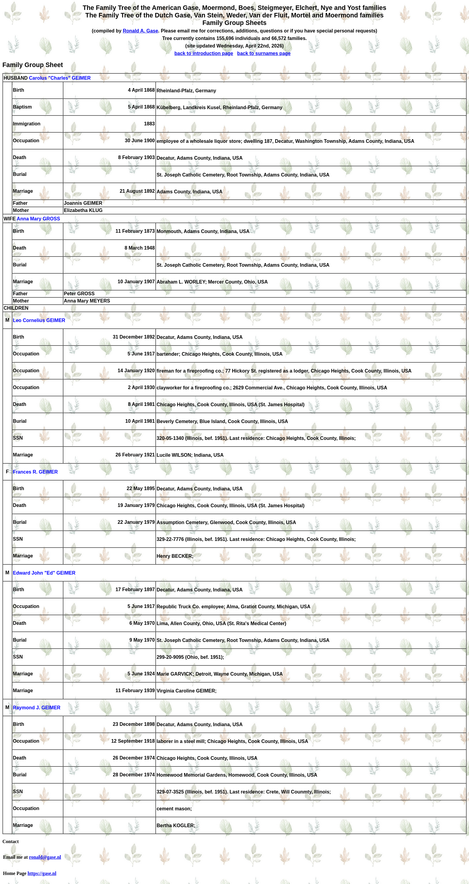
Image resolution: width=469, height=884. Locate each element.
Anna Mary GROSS (38, 219)
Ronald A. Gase (140, 30)
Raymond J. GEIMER (36, 708)
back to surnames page (264, 53)
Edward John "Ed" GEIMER (44, 573)
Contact (10, 841)
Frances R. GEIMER (35, 472)
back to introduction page (203, 53)
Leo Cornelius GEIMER (39, 320)
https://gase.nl (42, 873)
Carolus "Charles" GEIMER (59, 78)
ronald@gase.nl (45, 857)
